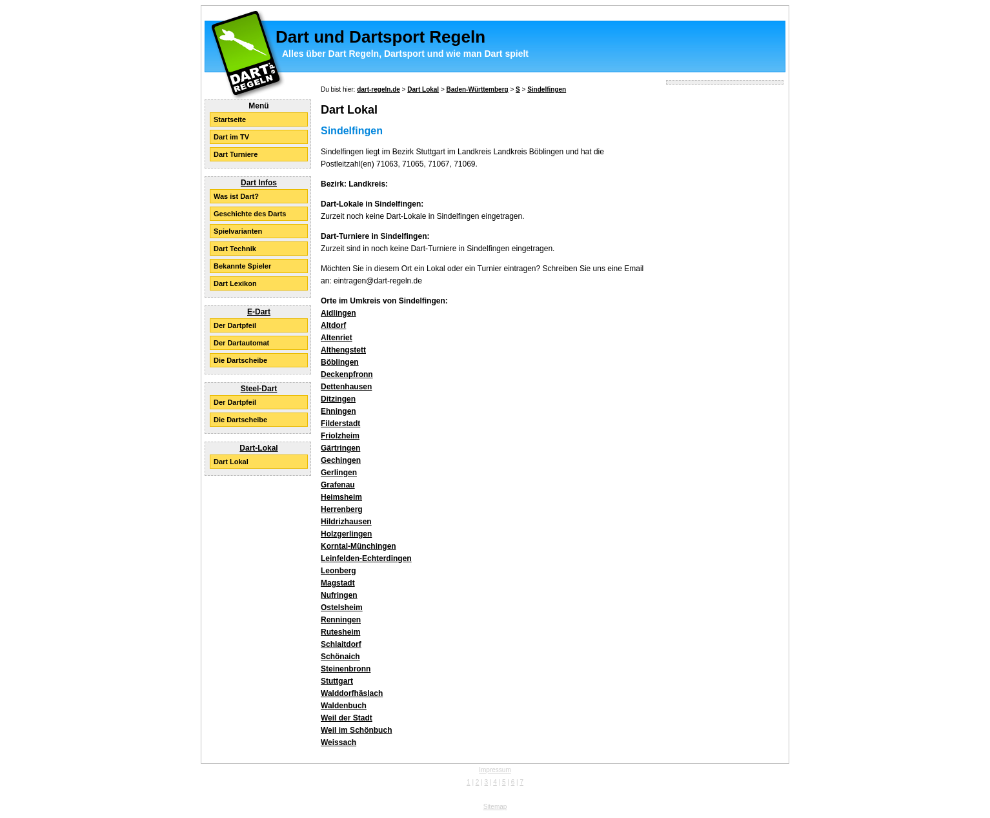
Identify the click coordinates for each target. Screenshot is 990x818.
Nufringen (339, 595)
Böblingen (340, 362)
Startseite (230, 119)
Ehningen (338, 411)
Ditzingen (338, 399)
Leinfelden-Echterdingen (366, 558)
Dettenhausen (346, 386)
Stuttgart (337, 681)
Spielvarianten (238, 231)
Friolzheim (340, 435)
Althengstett (343, 349)
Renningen (341, 619)
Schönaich (340, 656)
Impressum (494, 769)
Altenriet (336, 337)
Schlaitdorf (341, 644)
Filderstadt (340, 423)
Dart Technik (235, 248)
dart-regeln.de (378, 89)
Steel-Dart (259, 388)
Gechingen (341, 460)
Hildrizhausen (346, 521)
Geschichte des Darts (250, 214)
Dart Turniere (236, 154)
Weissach (338, 742)
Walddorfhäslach (352, 693)
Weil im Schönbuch (356, 730)
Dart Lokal (231, 461)
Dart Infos (259, 182)
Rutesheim (340, 632)
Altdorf (333, 325)
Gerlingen (339, 472)
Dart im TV (231, 137)
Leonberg (338, 570)
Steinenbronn (345, 668)
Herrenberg (342, 509)
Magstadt (338, 583)
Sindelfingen (546, 89)
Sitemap (495, 806)
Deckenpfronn (347, 374)
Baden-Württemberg (478, 89)
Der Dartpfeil (235, 325)
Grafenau (338, 484)
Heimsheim (341, 497)
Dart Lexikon (235, 283)
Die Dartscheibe (240, 360)
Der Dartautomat (241, 343)
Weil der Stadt (346, 717)
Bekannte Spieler (242, 266)
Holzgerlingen (346, 533)
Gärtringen (340, 448)
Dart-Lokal (258, 448)
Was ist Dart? (236, 196)
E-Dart (258, 311)
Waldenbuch (344, 705)
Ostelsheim (342, 607)
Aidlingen (338, 313)
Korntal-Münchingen (358, 546)
